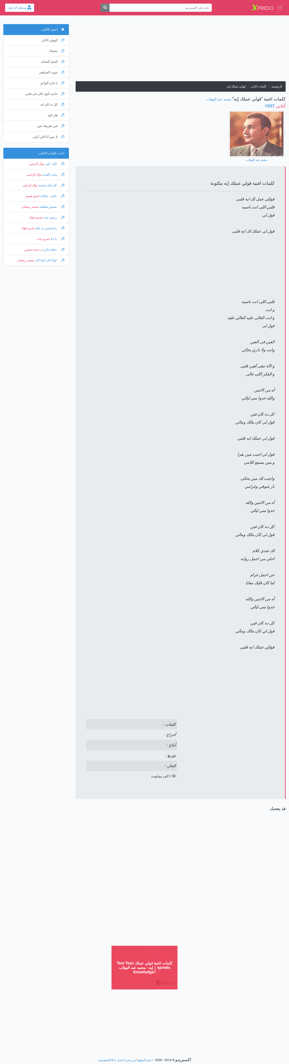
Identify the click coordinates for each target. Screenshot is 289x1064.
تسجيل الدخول (19, 8)
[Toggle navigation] (280, 8)
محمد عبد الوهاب (218, 99)
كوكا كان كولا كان (49, 260)
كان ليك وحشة (51, 185)
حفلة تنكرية (52, 249)
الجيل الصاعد (52, 62)
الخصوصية (104, 1060)
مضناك (56, 51)
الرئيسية (276, 86)
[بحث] (105, 8)
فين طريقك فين (50, 126)
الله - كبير (54, 164)
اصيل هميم (32, 196)
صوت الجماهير (51, 72)
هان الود (55, 115)
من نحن (131, 1060)
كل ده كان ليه (52, 104)
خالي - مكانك (51, 196)
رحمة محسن (32, 249)
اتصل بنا (119, 1060)
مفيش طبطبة (51, 207)
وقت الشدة (53, 175)
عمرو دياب (43, 239)
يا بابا (57, 239)
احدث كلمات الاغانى (51, 153)
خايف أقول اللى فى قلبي (44, 94)
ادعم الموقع (145, 1060)
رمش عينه (53, 217)
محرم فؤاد (36, 217)
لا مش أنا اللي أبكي (48, 137)
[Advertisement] (181, 50)
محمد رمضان (30, 207)
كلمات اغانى (258, 86)
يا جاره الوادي (52, 83)
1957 (275, 106)
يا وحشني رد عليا (49, 228)
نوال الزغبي (36, 164)
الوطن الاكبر (53, 40)
